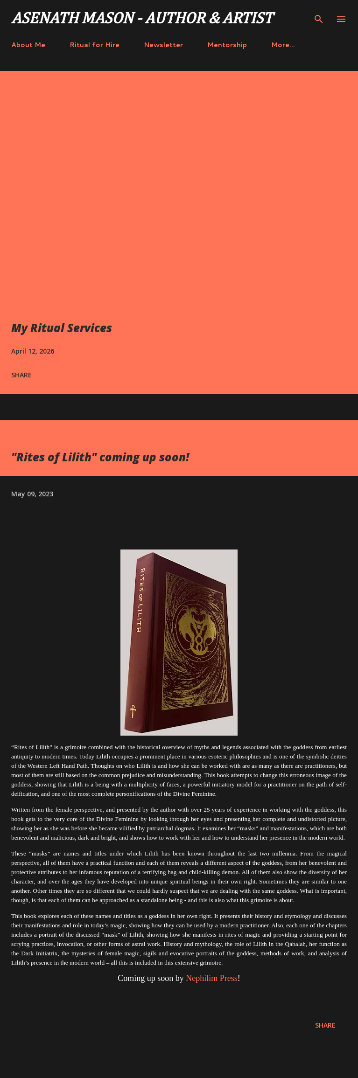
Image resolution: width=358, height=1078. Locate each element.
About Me (28, 44)
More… (283, 44)
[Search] (318, 16)
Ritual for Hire (94, 44)
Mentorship (227, 44)
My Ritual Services (61, 327)
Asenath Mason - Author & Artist (142, 19)
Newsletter (163, 44)
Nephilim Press (212, 978)
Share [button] (21, 374)
